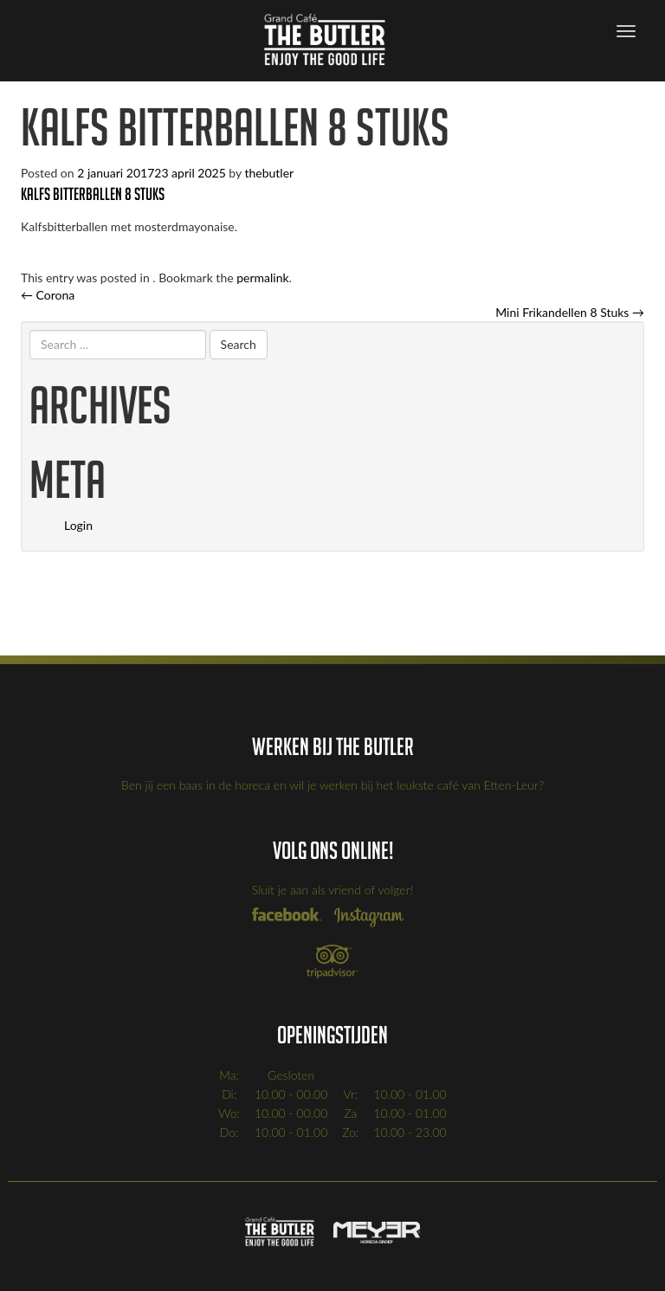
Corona (47, 294)
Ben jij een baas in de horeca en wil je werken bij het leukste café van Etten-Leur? (332, 785)
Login (78, 525)
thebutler (269, 172)
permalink (262, 277)
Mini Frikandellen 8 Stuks (569, 312)
